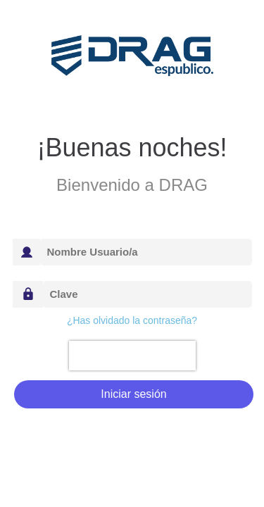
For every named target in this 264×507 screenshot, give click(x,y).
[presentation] (132, 355)
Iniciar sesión (133, 394)
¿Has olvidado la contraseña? (132, 320)
